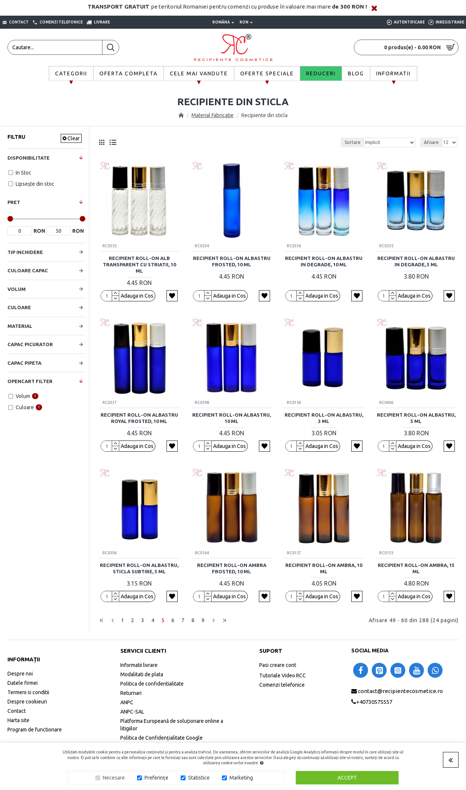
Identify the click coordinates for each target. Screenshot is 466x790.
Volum (16, 289)
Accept (347, 778)
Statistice (199, 778)
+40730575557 (374, 702)
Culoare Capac (27, 270)
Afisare (431, 142)
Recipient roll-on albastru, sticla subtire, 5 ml (139, 568)
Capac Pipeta (24, 363)
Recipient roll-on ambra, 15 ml (416, 568)
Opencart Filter (30, 381)
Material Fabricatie (212, 115)
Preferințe (156, 778)
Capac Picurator (30, 344)
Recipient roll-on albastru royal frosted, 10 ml (139, 418)
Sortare (353, 142)
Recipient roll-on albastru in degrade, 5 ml (416, 261)
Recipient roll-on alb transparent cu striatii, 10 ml (139, 264)
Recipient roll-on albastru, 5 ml (416, 418)
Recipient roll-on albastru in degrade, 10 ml (323, 261)
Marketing (241, 778)
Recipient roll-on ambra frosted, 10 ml (231, 568)
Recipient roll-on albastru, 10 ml (231, 418)
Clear (73, 138)
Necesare (114, 778)
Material (19, 326)
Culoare (19, 307)
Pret (13, 202)
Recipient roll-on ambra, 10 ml (323, 568)
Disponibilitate (28, 157)
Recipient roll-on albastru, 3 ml (324, 418)
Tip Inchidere (25, 252)
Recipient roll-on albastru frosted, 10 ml (231, 261)
